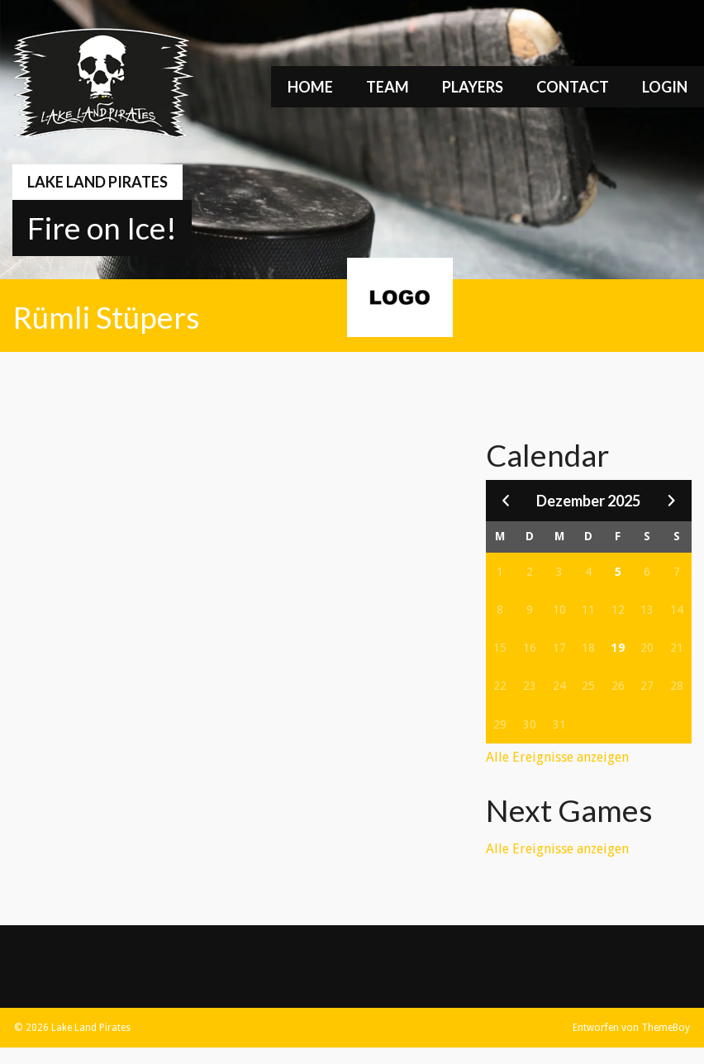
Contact (572, 87)
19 (618, 647)
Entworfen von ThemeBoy (631, 1027)
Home (310, 87)
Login (664, 87)
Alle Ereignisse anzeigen (557, 757)
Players (472, 87)
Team (387, 87)
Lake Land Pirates (97, 182)
